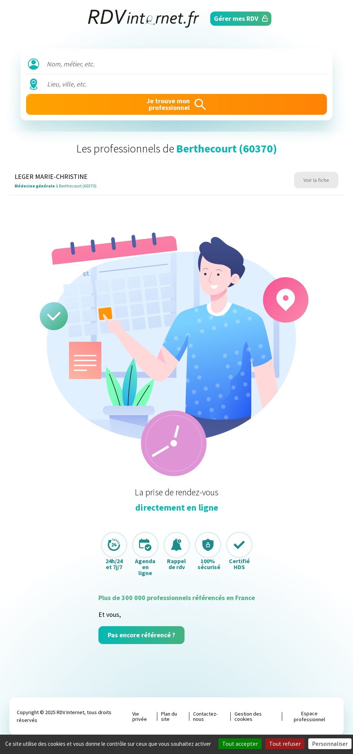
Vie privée (139, 716)
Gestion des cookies (248, 716)
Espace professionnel (309, 716)
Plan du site (169, 716)
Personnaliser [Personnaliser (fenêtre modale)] (330, 743)
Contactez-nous (205, 716)
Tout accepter (240, 743)
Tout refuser (285, 743)
